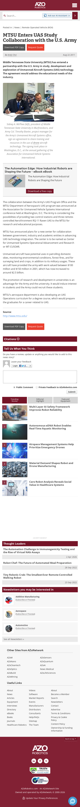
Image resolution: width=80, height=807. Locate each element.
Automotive (22, 625)
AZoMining (12, 676)
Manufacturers (36, 705)
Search (54, 698)
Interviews (12, 705)
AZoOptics (12, 669)
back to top (70, 739)
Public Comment (24, 387)
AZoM (10, 657)
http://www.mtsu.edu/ (15, 316)
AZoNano (11, 661)
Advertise (55, 709)
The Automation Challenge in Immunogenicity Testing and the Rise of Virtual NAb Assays (39, 550)
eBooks (10, 713)
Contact (55, 705)
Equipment (12, 701)
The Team (34, 724)
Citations (11, 339)
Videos (32, 690)
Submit (71, 391)
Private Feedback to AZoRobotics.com (58, 387)
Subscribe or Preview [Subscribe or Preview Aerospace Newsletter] (25, 614)
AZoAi (43, 665)
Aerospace (21, 611)
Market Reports (36, 698)
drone (36, 142)
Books (10, 717)
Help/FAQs (34, 717)
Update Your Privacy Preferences (40, 798)
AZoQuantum (46, 661)
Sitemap (33, 721)
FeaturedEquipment (65, 400)
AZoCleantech (13, 665)
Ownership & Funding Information (62, 729)
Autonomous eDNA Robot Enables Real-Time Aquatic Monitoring (50, 427)
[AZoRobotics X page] (46, 761)
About (10, 690)
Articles (10, 698)
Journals (11, 721)
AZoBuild (11, 672)
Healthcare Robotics (17, 724)
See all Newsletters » (14, 639)
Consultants (35, 713)
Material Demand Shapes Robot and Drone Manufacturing (51, 464)
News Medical (47, 669)
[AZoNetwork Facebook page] (40, 761)
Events (32, 701)
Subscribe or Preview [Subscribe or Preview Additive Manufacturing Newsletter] (25, 599)
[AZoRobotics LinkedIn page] (33, 761)
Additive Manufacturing (27, 596)
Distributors (35, 709)
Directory (11, 709)
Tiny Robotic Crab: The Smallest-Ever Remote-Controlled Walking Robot (37, 576)
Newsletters (57, 701)
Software (33, 694)
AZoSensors (45, 657)
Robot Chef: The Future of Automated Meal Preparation (37, 562)
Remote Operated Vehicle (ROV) (37, 27)
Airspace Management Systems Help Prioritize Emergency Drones (51, 445)
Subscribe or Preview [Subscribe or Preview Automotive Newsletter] (25, 628)
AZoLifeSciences (48, 672)
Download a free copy (40, 191)
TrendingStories (14, 400)
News (17, 27)
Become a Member (60, 694)
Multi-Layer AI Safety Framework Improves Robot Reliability (49, 408)
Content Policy (58, 724)
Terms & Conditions (60, 713)
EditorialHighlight (40, 400)
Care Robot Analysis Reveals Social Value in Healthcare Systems (50, 483)
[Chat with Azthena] (72, 801)
